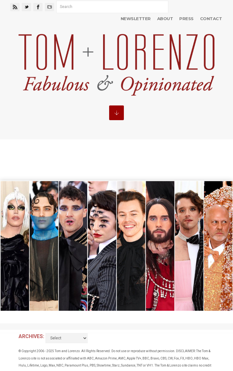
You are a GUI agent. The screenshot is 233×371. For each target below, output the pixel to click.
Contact (211, 18)
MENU (116, 112)
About (165, 18)
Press (186, 18)
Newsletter (136, 18)
